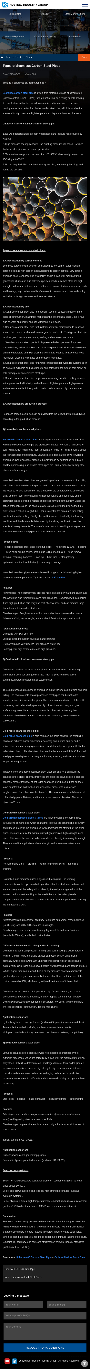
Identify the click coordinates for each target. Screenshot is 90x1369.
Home (8, 57)
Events (18, 57)
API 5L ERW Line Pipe (23, 1269)
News (29, 57)
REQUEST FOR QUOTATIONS (45, 1347)
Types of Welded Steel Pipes (26, 1277)
